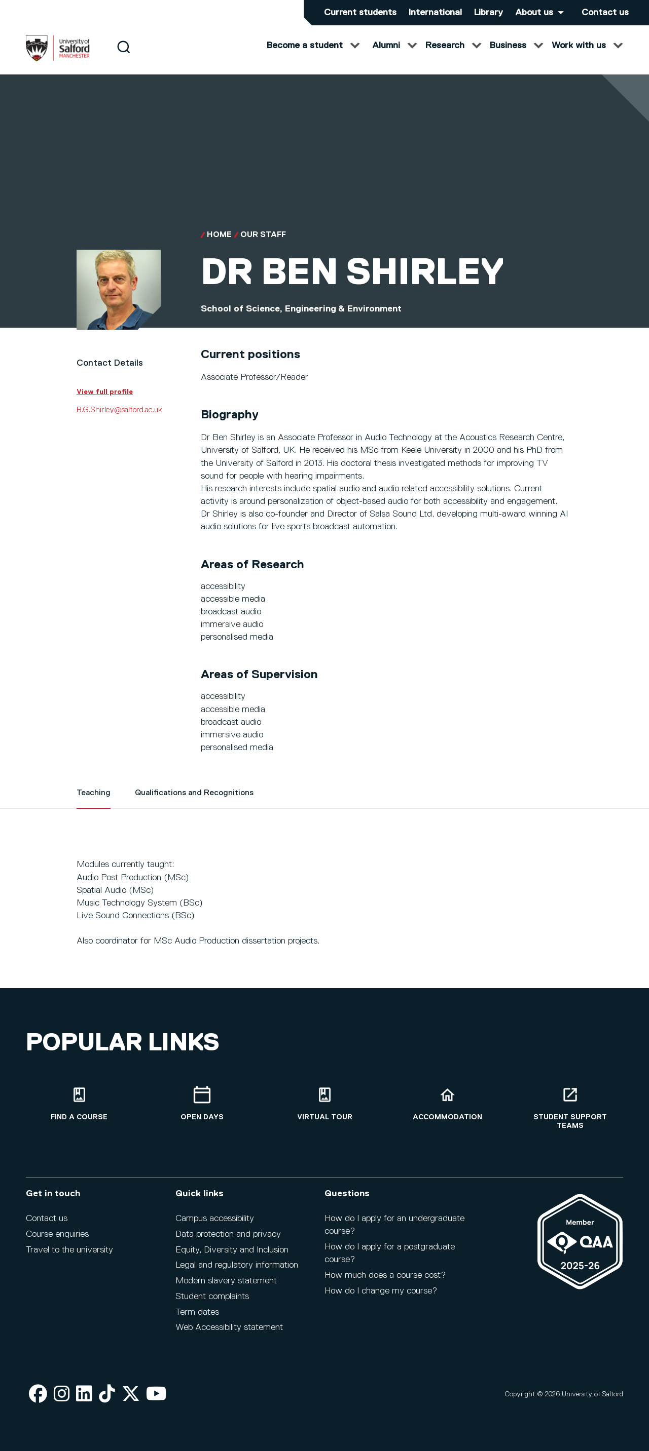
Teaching (94, 803)
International (435, 12)
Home (219, 245)
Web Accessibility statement (229, 1327)
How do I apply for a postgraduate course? (389, 1253)
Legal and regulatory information (236, 1265)
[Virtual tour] (324, 1104)
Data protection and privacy (228, 1234)
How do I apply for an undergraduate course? (394, 1225)
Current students (360, 12)
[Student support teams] (570, 1108)
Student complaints (212, 1296)
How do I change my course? (380, 1291)
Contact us (605, 12)
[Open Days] (202, 1104)
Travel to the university (69, 1249)
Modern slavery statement (226, 1280)
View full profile (105, 402)
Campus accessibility (214, 1218)
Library (488, 12)
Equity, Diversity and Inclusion (232, 1249)
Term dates (197, 1312)
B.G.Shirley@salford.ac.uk (119, 420)
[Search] (123, 57)
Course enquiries (57, 1234)
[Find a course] (79, 1104)
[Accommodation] (447, 1104)
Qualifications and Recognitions (194, 803)
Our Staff (263, 245)
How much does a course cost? (385, 1275)
